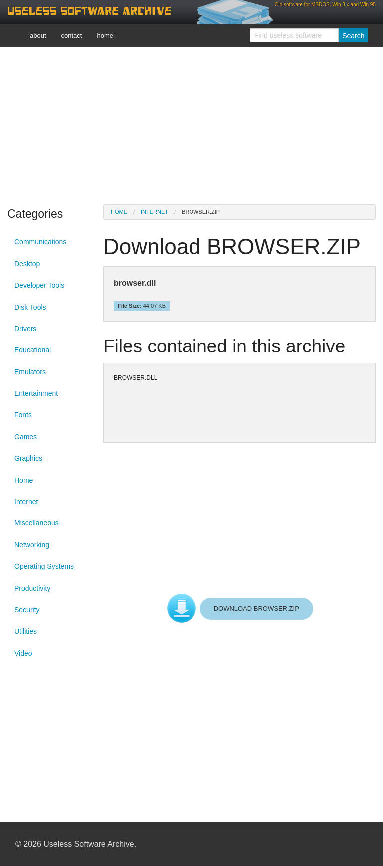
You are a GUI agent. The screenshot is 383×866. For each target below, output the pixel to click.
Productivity (32, 588)
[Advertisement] (191, 124)
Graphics (28, 458)
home (105, 35)
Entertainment (36, 393)
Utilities (25, 631)
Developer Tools (39, 285)
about (38, 35)
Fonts (23, 415)
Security (27, 610)
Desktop (27, 264)
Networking (31, 545)
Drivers (25, 329)
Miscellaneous (36, 523)
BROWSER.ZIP (201, 212)
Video (23, 653)
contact (71, 35)
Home (23, 480)
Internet (26, 502)
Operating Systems (44, 566)
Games (25, 437)
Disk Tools (30, 307)
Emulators (30, 372)
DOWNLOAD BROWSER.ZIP (256, 608)
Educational (32, 350)
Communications (40, 242)
